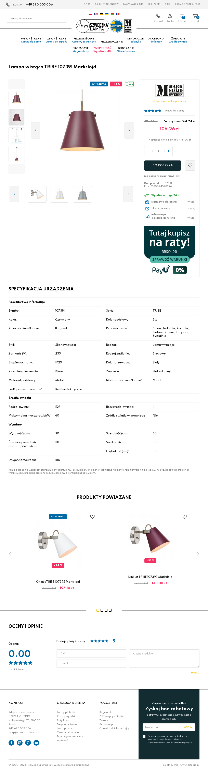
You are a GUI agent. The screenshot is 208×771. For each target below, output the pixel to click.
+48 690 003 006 (39, 4)
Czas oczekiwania (68, 733)
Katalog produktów (187, 4)
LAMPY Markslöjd (133, 4)
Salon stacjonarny (107, 4)
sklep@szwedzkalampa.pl (24, 733)
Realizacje (154, 4)
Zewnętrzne (56, 40)
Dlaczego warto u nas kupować (70, 739)
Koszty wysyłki (66, 716)
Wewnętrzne (31, 40)
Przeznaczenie (112, 42)
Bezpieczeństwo (67, 724)
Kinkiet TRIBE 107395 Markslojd (58, 582)
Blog (167, 4)
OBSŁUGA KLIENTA (71, 703)
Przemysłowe (84, 40)
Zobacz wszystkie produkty (169, 101)
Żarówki (178, 40)
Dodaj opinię (176, 111)
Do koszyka (162, 165)
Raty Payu (63, 721)
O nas (87, 4)
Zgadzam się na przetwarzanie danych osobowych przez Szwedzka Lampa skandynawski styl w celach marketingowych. (170, 739)
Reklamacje (106, 724)
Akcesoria (156, 40)
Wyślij (195, 673)
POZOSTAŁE (108, 703)
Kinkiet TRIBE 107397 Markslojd (150, 577)
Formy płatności (66, 712)
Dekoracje (135, 40)
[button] (17, 84)
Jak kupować (65, 728)
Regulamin (105, 712)
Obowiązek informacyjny (114, 728)
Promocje (81, 50)
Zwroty (103, 721)
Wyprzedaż (102, 50)
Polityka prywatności (111, 716)
